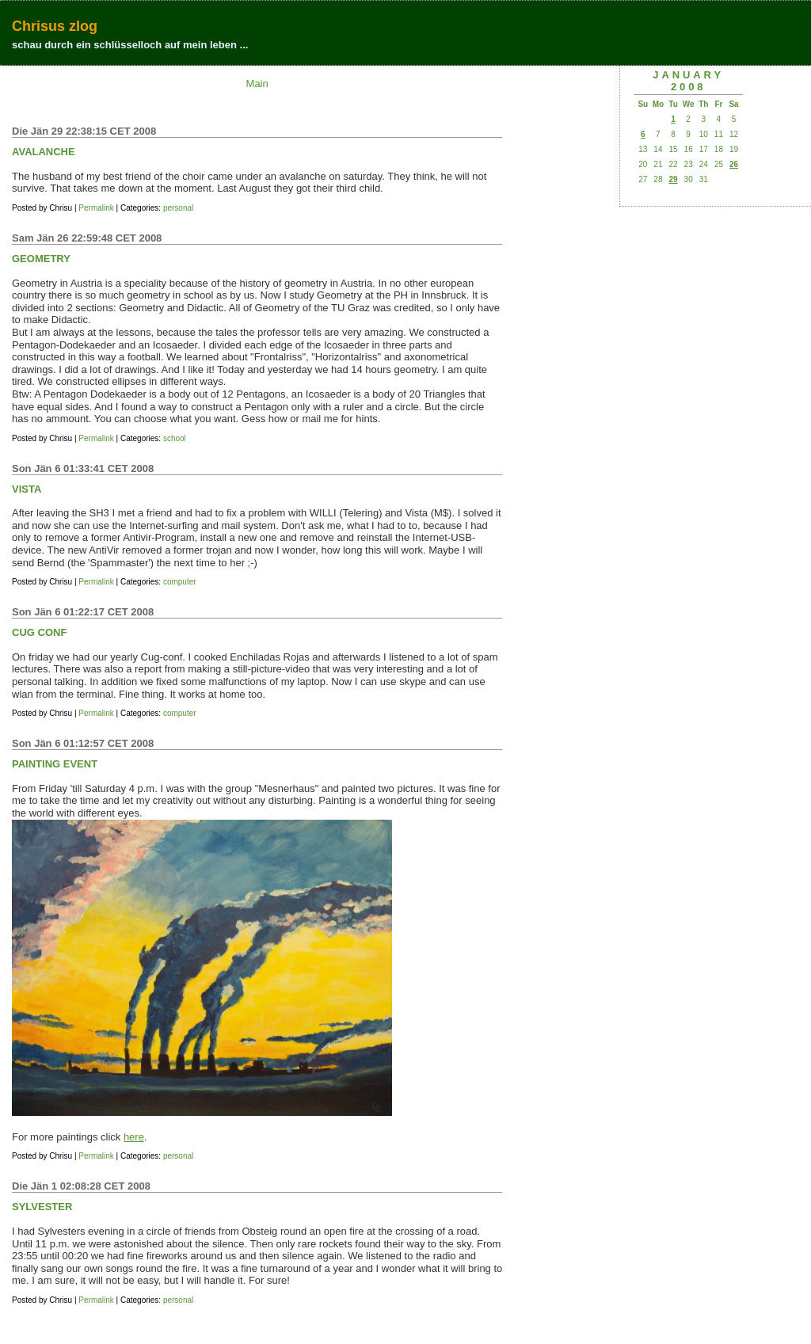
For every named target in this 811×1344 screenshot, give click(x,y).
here (134, 1137)
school (174, 438)
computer (179, 581)
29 (672, 179)
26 (733, 164)
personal (178, 208)
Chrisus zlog (54, 26)
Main (257, 83)
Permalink (95, 208)
